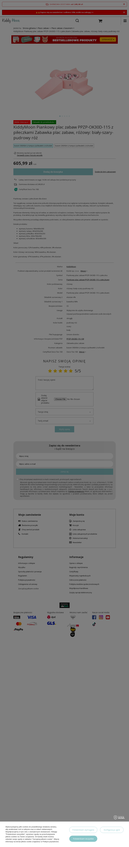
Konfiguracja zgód (112, 830)
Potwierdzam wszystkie (83, 838)
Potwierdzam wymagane (83, 830)
